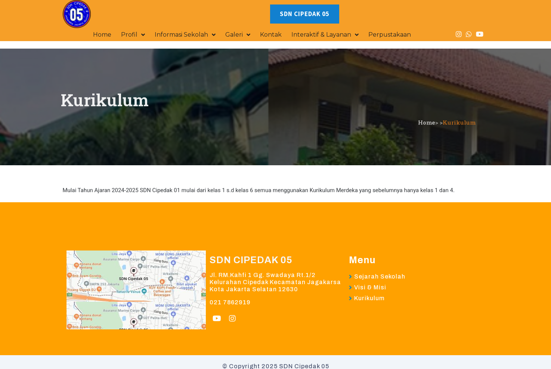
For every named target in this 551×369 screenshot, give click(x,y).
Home (426, 80)
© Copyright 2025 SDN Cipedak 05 (275, 350)
